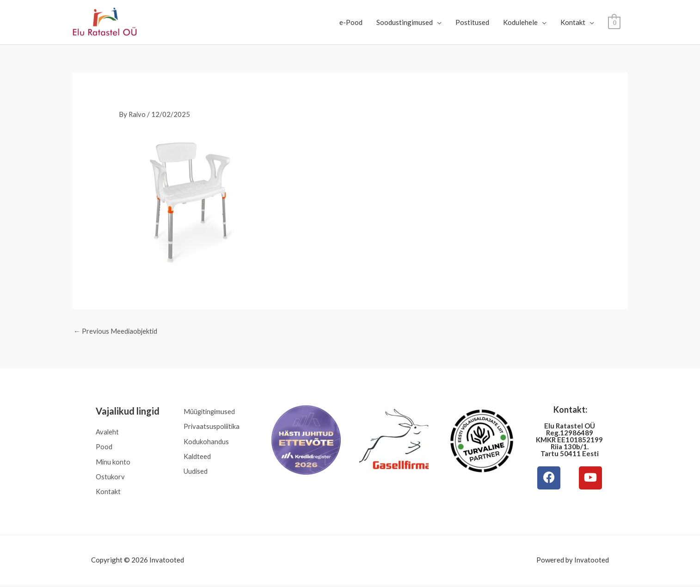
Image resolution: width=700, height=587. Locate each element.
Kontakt (572, 22)
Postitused (472, 22)
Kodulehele (520, 22)
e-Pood (350, 22)
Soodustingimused (404, 22)
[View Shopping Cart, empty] (614, 22)
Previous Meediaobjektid (116, 331)
